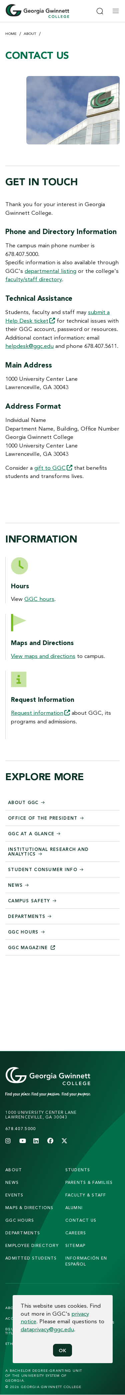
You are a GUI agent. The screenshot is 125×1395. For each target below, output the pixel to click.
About (30, 33)
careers (75, 1232)
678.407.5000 (20, 1128)
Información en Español (86, 1261)
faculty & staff (85, 1194)
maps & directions (29, 1207)
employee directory (32, 1245)
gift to (53, 467)
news (12, 1182)
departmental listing (50, 270)
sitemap (75, 1245)
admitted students (31, 1258)
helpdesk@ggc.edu (29, 345)
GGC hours (39, 598)
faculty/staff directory (33, 279)
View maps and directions (43, 655)
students (77, 1169)
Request (40, 712)
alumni (74, 1207)
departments (22, 1232)
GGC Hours (19, 1220)
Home (11, 33)
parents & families (89, 1182)
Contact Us (81, 1220)
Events (14, 1194)
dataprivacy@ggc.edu (47, 1329)
